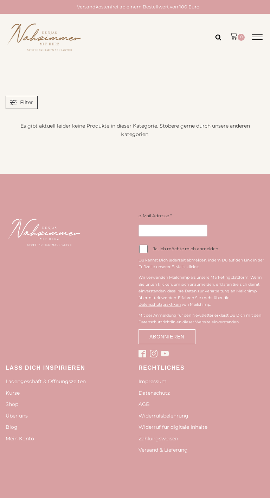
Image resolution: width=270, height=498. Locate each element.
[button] (237, 37)
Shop (12, 404)
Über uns (17, 416)
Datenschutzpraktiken (160, 304)
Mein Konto (20, 438)
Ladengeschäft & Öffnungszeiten (46, 381)
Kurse (13, 393)
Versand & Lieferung (163, 450)
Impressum (153, 381)
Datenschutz (154, 393)
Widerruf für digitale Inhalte (173, 427)
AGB (144, 404)
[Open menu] (257, 37)
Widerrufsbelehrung (163, 416)
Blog (12, 427)
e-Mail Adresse (155, 215)
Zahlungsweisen (158, 438)
